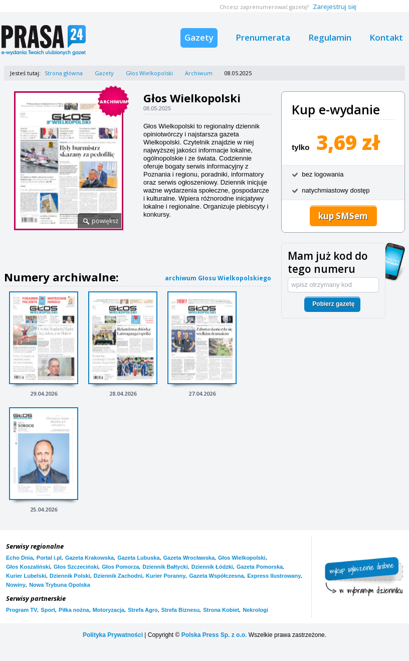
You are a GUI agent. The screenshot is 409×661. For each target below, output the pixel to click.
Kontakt (386, 37)
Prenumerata (263, 37)
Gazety (199, 37)
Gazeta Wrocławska (189, 558)
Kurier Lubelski (26, 576)
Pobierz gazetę (333, 303)
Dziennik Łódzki (212, 567)
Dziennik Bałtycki (164, 567)
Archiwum (199, 73)
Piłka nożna (74, 610)
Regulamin (329, 37)
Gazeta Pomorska (260, 567)
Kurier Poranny (165, 576)
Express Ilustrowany (274, 576)
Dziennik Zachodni (118, 576)
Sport (48, 610)
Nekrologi (255, 610)
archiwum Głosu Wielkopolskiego (218, 278)
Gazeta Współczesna (216, 576)
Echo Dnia (19, 558)
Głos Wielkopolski (149, 73)
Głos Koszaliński (28, 567)
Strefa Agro (143, 610)
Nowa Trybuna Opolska (59, 585)
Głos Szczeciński (76, 567)
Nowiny (16, 585)
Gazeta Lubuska (138, 558)
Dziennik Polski (70, 576)
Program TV (21, 610)
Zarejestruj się (334, 6)
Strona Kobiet (221, 610)
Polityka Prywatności (113, 634)
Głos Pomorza (120, 567)
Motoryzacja (109, 610)
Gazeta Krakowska (89, 558)
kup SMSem (343, 216)
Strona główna (64, 73)
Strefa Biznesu (180, 610)
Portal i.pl (49, 558)
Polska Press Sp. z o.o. (214, 634)
